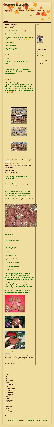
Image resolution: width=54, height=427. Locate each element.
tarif (26, 358)
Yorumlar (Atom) (12, 364)
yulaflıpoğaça (10, 167)
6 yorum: (27, 352)
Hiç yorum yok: (28, 160)
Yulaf (6, 167)
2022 (40, 56)
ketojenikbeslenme (9, 165)
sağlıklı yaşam (20, 165)
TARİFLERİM (6, 21)
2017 (40, 64)
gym (20, 164)
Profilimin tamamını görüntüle (41, 50)
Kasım (42, 58)
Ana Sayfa (19, 361)
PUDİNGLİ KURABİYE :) (11, 173)
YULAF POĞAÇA (9, 27)
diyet (18, 164)
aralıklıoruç (14, 164)
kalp (30, 356)
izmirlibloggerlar (28, 164)
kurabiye (7, 358)
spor (24, 165)
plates (15, 165)
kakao (20, 356)
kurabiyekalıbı (12, 358)
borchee (23, 420)
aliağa (10, 164)
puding (23, 358)
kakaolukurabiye (25, 356)
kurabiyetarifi (18, 358)
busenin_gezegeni (42, 47)
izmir (23, 164)
